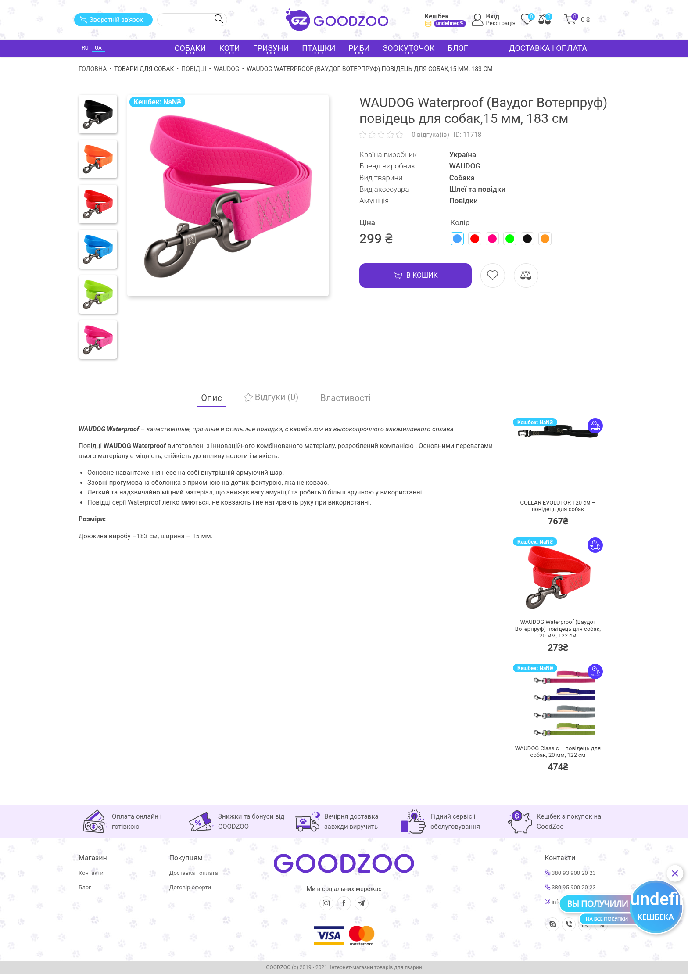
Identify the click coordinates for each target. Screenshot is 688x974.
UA (98, 48)
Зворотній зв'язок (111, 20)
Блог (458, 48)
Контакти (91, 873)
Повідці (193, 68)
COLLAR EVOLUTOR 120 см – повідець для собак (558, 506)
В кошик (415, 275)
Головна (93, 68)
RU (85, 48)
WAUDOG (227, 68)
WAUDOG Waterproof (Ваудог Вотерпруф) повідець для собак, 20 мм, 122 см (558, 629)
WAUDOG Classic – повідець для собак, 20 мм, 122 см (558, 752)
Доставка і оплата (548, 48)
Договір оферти (190, 887)
